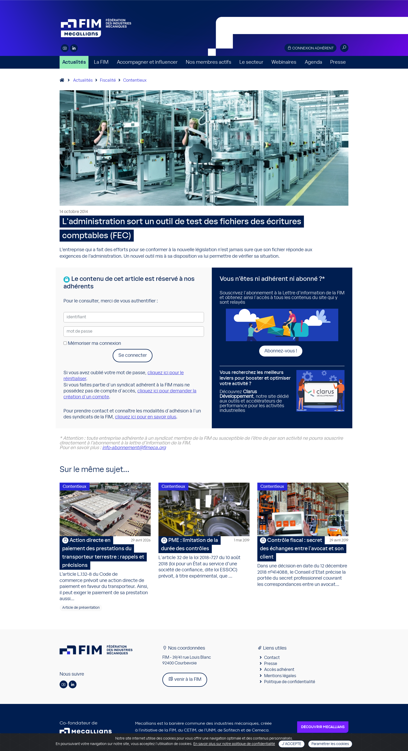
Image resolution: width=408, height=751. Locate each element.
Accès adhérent (279, 671)
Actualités (74, 62)
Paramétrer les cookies (330, 744)
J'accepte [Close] (291, 744)
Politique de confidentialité (289, 683)
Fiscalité (108, 80)
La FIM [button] (101, 62)
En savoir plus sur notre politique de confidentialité (234, 744)
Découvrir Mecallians (323, 728)
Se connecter (132, 355)
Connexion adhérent (310, 48)
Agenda (313, 62)
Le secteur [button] (251, 62)
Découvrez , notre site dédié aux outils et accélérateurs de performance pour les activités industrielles (256, 391)
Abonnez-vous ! (280, 351)
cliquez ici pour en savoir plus (145, 417)
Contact (272, 658)
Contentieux (134, 80)
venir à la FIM (184, 680)
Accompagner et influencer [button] (147, 62)
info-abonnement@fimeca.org (134, 447)
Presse (338, 62)
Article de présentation (81, 609)
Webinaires (283, 62)
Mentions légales (280, 677)
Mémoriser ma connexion (92, 343)
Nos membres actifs (208, 62)
